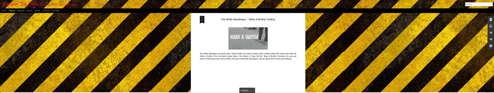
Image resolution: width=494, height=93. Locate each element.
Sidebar (37, 11)
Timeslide (55, 11)
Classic (4, 11)
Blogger (259, 91)
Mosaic (29, 11)
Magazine (21, 11)
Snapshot (46, 11)
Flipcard (12, 11)
